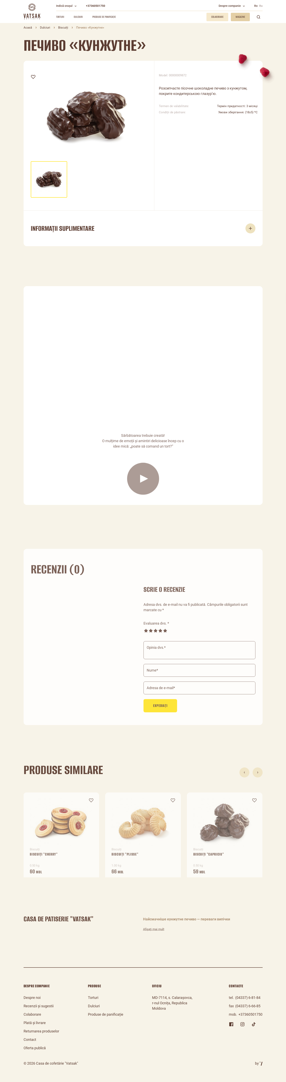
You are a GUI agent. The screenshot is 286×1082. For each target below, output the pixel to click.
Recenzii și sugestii (39, 1006)
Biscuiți (63, 27)
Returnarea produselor (41, 1031)
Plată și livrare (35, 1023)
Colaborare (32, 1014)
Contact (30, 1039)
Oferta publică (35, 1048)
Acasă (28, 27)
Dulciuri (78, 17)
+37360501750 (95, 5)
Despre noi (32, 997)
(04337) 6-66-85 (247, 1006)
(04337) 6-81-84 (247, 997)
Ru (261, 5)
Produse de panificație (104, 17)
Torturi (60, 17)
